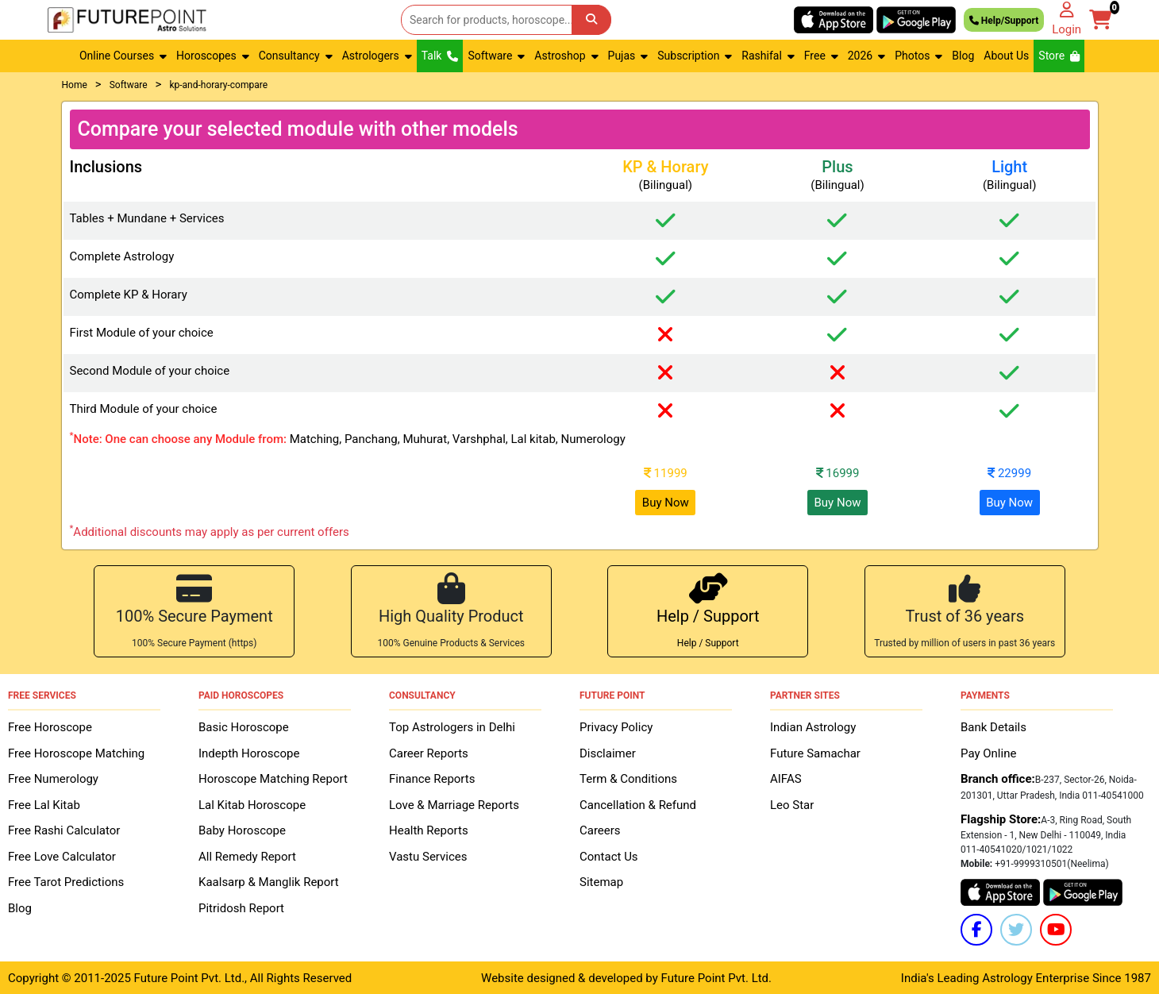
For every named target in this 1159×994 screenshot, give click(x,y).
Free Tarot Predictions (66, 881)
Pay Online (988, 752)
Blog (963, 55)
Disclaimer (608, 752)
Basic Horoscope (243, 726)
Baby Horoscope (242, 830)
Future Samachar (815, 752)
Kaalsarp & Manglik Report (268, 881)
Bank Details (993, 726)
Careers (600, 830)
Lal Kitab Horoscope (252, 803)
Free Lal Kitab (44, 803)
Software (129, 85)
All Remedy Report (247, 855)
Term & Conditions (628, 778)
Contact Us (609, 855)
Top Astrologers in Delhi (452, 726)
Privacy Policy (616, 726)
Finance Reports (432, 778)
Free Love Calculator (62, 855)
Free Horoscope (50, 726)
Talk (440, 55)
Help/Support (1003, 19)
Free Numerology (53, 778)
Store (1059, 55)
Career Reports (428, 752)
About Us (1006, 55)
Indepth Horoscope (248, 752)
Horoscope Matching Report (273, 778)
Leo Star (792, 803)
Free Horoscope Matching (76, 752)
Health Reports (428, 830)
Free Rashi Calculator (64, 830)
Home (74, 85)
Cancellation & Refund (638, 803)
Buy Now (665, 502)
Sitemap (601, 881)
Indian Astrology (813, 726)
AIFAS (786, 778)
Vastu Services (428, 855)
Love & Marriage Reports (454, 803)
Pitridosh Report (241, 907)
